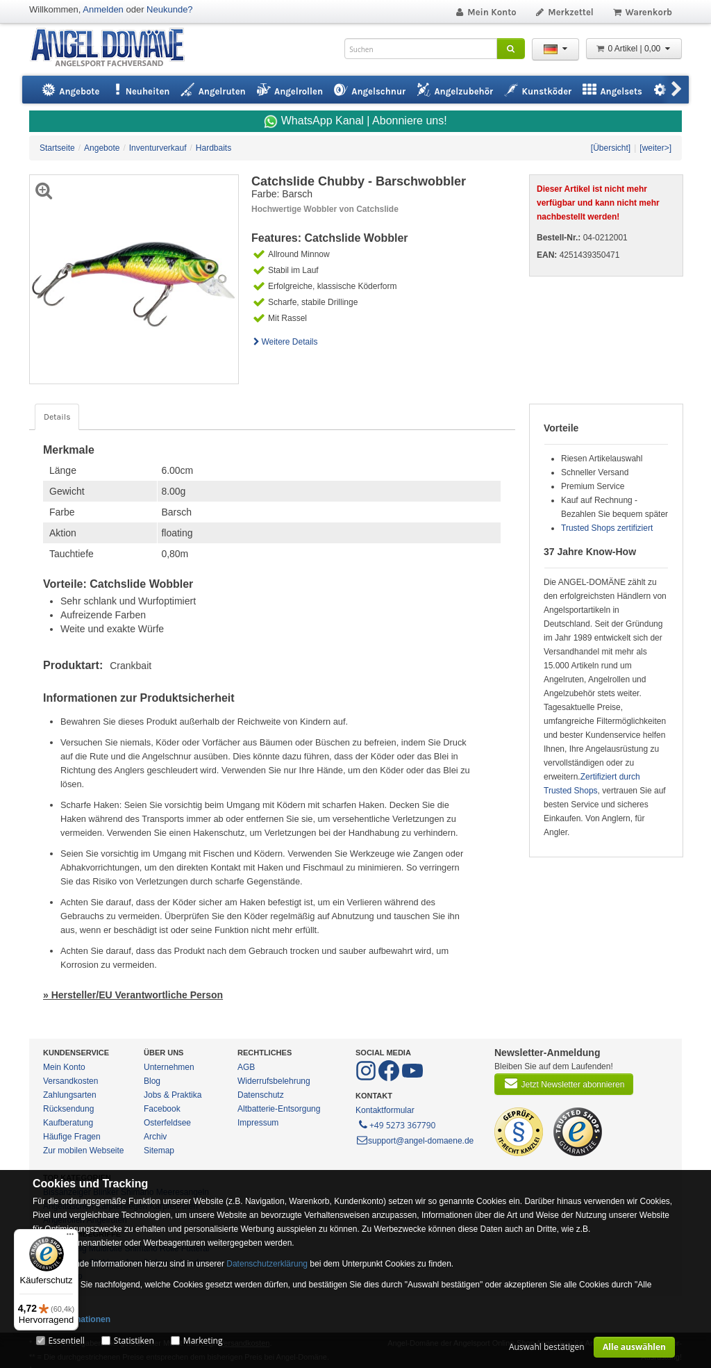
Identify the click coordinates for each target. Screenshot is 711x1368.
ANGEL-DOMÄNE (114, 48)
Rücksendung (68, 1109)
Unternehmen (169, 1067)
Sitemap (159, 1150)
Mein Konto (485, 12)
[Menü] (70, 1237)
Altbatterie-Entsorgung (278, 1109)
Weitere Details (284, 342)
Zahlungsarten (70, 1095)
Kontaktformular (385, 1110)
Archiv (155, 1137)
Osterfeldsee (167, 1123)
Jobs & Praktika (172, 1095)
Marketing (203, 1340)
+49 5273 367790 (396, 1124)
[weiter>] (655, 148)
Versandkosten (70, 1081)
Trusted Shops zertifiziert (607, 528)
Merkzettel (564, 12)
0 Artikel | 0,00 (634, 48)
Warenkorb (642, 12)
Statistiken (134, 1340)
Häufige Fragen (72, 1137)
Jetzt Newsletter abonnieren (563, 1083)
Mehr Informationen (71, 1319)
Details (57, 417)
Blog (152, 1081)
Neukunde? (170, 9)
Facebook (162, 1109)
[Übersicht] (610, 148)
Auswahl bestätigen (547, 1347)
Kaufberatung (68, 1123)
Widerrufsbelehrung (273, 1081)
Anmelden (103, 9)
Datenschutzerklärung (267, 1264)
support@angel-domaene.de (415, 1141)
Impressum (257, 1123)
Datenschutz (260, 1095)
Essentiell (66, 1340)
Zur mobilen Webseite (83, 1150)
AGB (246, 1067)
